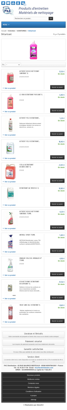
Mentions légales (33, 387)
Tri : (3, 65)
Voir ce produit (10, 88)
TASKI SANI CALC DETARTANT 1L (29, 305)
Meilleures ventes (33, 379)
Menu (6, 25)
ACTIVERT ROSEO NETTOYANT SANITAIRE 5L (29, 72)
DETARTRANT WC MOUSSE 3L (29, 188)
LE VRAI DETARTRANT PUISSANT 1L (31, 95)
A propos (33, 395)
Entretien (11, 31)
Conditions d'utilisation (33, 391)
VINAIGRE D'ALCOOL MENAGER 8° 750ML (30, 259)
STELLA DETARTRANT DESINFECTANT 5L (26, 166)
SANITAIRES (21, 31)
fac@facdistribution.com (44, 368)
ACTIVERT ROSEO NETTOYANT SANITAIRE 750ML (29, 212)
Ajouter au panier (57, 87)
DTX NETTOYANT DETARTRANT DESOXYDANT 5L (29, 283)
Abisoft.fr (40, 405)
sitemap (33, 400)
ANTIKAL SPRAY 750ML (27, 235)
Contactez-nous (33, 383)
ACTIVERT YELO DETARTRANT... (29, 118)
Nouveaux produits (33, 375)
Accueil (3, 31)
